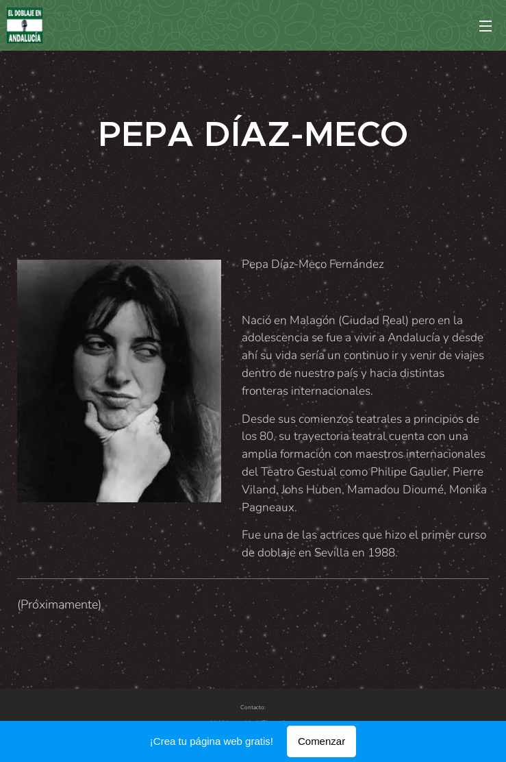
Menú (485, 26)
